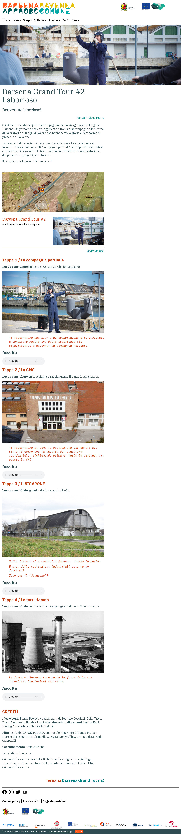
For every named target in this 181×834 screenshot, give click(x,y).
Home (6, 20)
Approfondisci (95, 251)
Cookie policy (11, 801)
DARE (65, 20)
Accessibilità (31, 801)
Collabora (40, 20)
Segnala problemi (54, 801)
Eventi (16, 20)
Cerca (75, 20)
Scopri (27, 20)
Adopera (54, 20)
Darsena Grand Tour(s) (83, 780)
